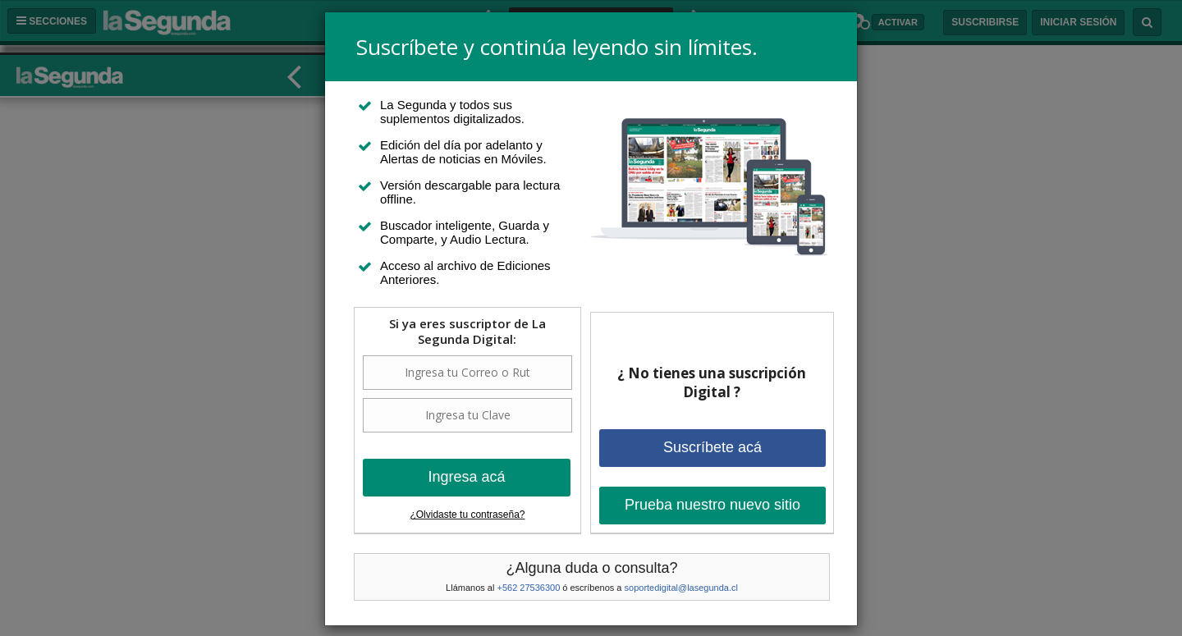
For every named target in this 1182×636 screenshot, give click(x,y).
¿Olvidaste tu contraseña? (467, 514)
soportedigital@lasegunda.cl (681, 588)
